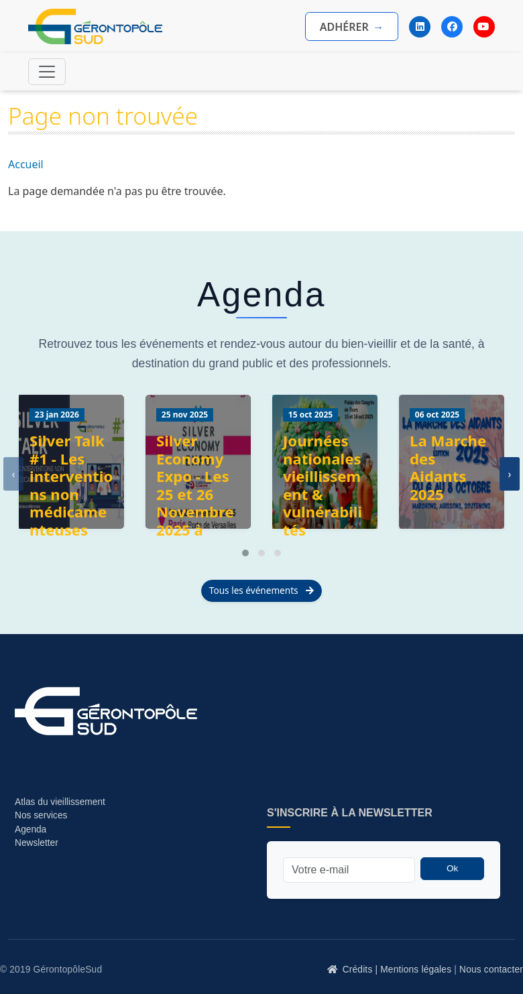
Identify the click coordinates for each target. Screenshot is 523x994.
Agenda (30, 829)
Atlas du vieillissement (60, 802)
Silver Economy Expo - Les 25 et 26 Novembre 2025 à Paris (195, 494)
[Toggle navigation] (47, 71)
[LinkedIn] (419, 27)
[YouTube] (484, 27)
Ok (452, 868)
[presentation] (13, 474)
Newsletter (36, 843)
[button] (245, 553)
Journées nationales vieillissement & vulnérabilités (322, 485)
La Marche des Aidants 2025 (448, 467)
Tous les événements (261, 590)
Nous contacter (491, 970)
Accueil (26, 164)
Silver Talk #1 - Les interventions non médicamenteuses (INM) (71, 494)
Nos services (42, 815)
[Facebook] (452, 27)
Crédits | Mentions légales (397, 970)
